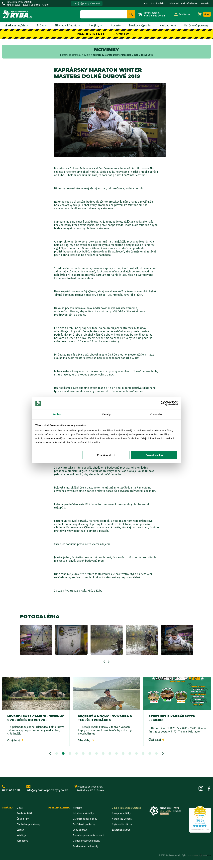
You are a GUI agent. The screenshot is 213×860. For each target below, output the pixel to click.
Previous (104, 662)
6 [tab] (89, 753)
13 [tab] (136, 753)
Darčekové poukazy (196, 25)
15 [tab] (149, 753)
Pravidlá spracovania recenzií (88, 835)
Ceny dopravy (80, 829)
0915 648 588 (11, 788)
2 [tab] (63, 753)
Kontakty (77, 807)
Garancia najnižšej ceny (85, 818)
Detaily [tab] (106, 414)
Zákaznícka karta (121, 829)
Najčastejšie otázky (122, 824)
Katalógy (21, 835)
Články (20, 829)
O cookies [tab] (156, 414)
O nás (145, 3)
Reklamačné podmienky (86, 846)
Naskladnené (167, 25)
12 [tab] (129, 753)
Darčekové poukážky (84, 824)
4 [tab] (76, 753)
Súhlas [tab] (56, 414)
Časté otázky (158, 3)
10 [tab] (116, 753)
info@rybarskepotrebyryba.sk (47, 788)
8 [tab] (103, 753)
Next (108, 662)
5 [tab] (83, 753)
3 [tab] (69, 753)
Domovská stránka (70, 55)
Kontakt (205, 3)
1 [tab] (56, 753)
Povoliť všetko (154, 455)
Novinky (116, 25)
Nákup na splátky (121, 813)
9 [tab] (109, 753)
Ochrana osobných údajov (86, 840)
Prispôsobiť (106, 455)
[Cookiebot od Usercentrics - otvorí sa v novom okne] (163, 403)
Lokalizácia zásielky (83, 813)
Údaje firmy (23, 818)
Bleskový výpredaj (140, 25)
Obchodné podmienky (28, 824)
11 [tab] (123, 753)
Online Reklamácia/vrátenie (183, 3)
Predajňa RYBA (24, 813)
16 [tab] (156, 753)
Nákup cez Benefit (121, 818)
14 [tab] (143, 753)
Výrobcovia (22, 840)
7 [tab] (96, 753)
